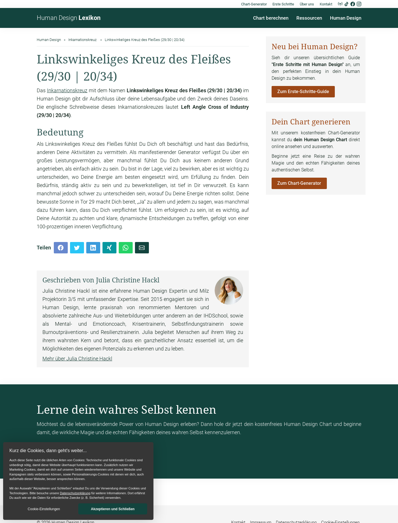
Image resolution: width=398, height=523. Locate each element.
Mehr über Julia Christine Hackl (77, 359)
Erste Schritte (283, 4)
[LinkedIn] (93, 247)
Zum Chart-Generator (299, 183)
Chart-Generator (254, 4)
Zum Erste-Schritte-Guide (303, 91)
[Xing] (109, 247)
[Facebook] (61, 247)
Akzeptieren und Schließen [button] (112, 509)
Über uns (307, 4)
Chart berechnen (270, 18)
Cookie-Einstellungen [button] (44, 509)
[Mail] (142, 247)
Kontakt (326, 4)
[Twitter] (77, 247)
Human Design (68, 17)
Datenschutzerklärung (75, 493)
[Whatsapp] (126, 247)
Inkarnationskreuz (67, 90)
